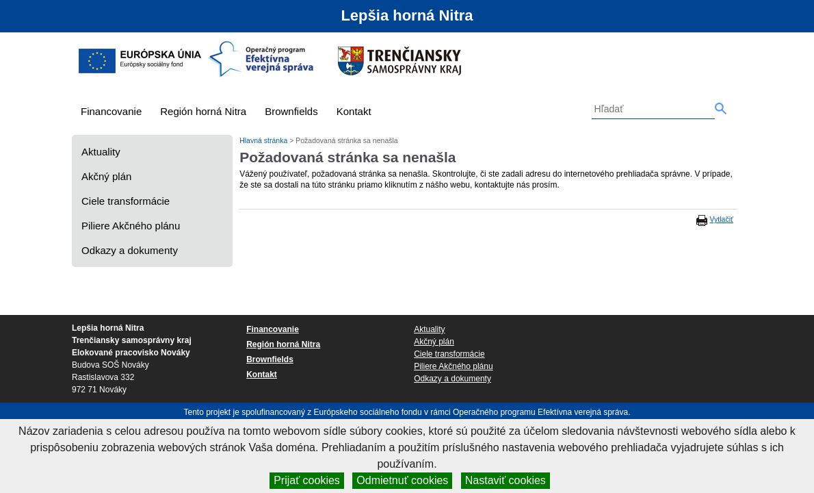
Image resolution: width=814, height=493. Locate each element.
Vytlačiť (721, 219)
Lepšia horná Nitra (407, 15)
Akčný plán (106, 176)
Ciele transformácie (125, 201)
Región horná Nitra (203, 111)
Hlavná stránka (264, 140)
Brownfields (291, 111)
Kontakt (354, 111)
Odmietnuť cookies (402, 480)
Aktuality (100, 151)
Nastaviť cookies (505, 480)
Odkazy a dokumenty (129, 250)
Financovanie (111, 111)
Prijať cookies (307, 480)
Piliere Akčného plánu (130, 225)
